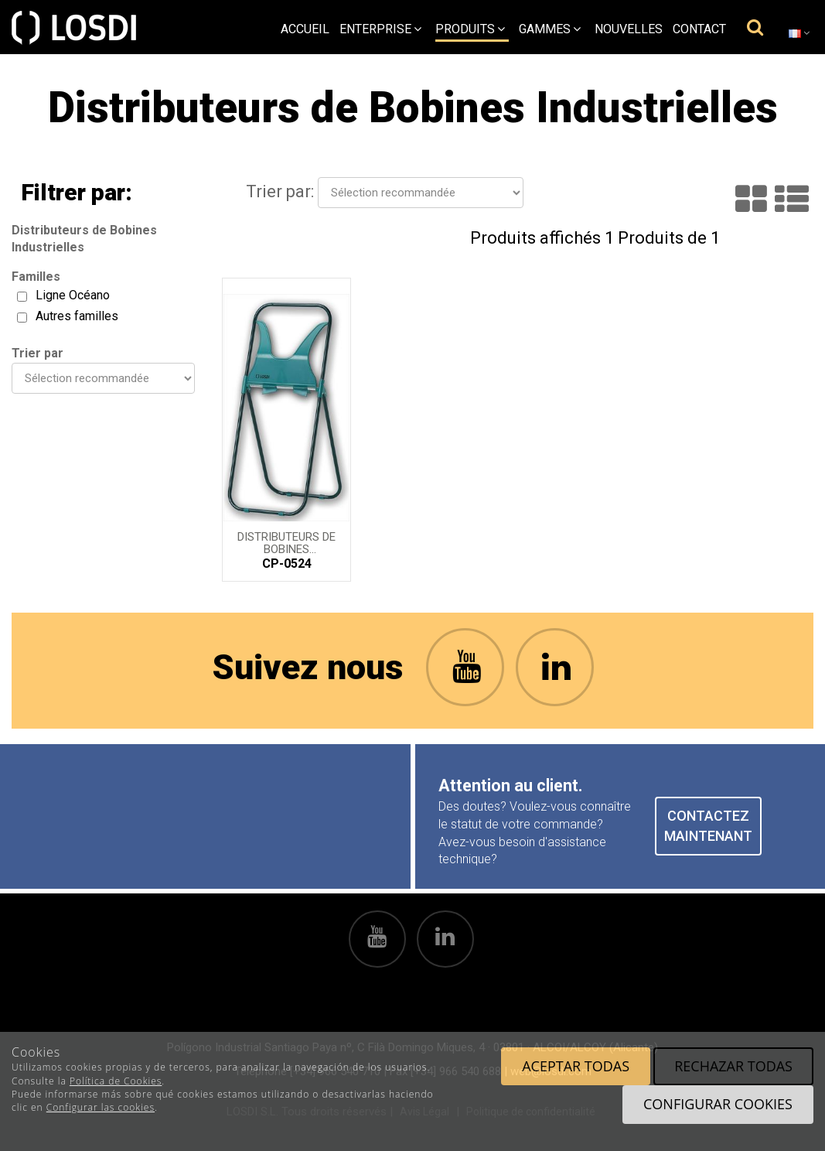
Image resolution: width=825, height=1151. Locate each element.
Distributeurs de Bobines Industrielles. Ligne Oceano (286, 542)
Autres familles (77, 316)
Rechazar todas (733, 1066)
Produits (470, 29)
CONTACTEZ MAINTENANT (708, 826)
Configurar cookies (718, 1104)
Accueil (305, 29)
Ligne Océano (73, 295)
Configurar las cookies (100, 1107)
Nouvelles (629, 29)
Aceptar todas (575, 1066)
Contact (699, 29)
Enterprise (380, 29)
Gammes (550, 29)
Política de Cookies (116, 1081)
